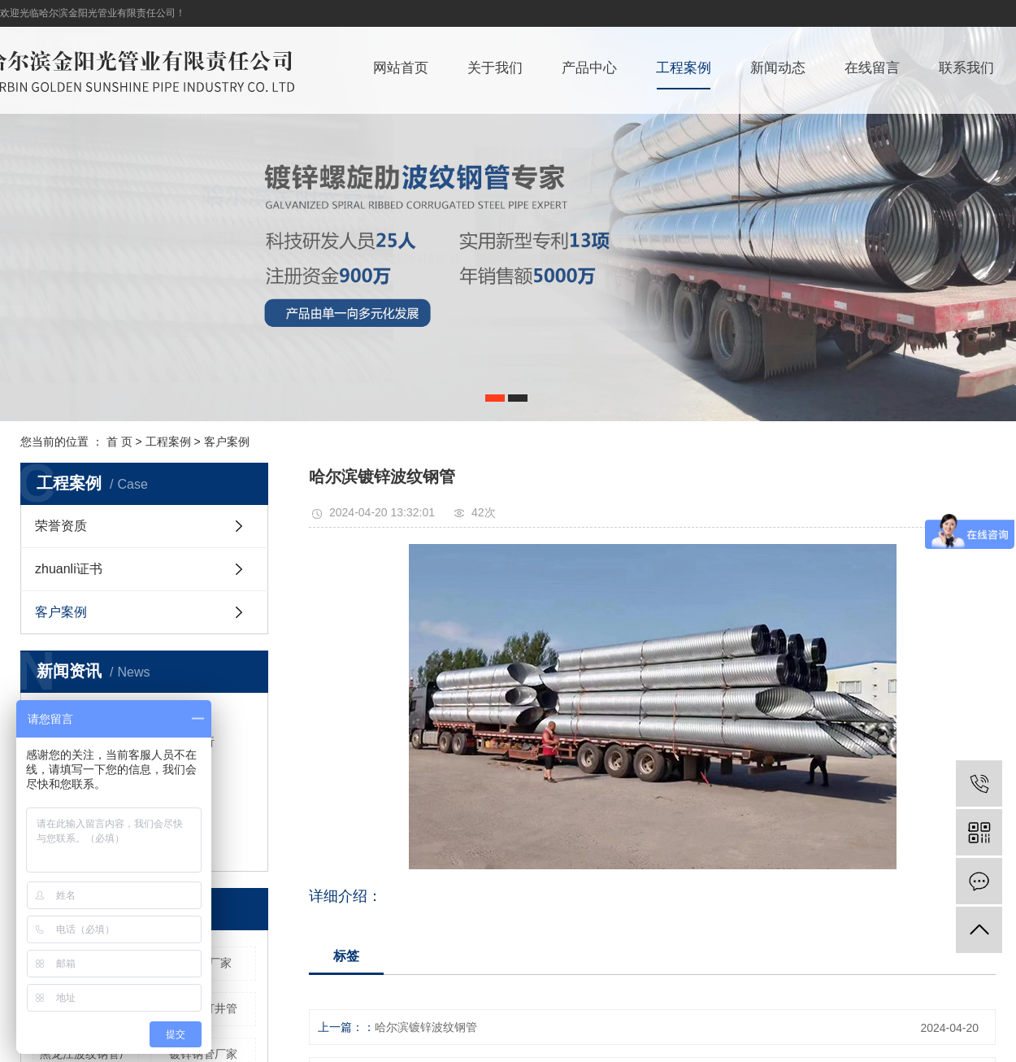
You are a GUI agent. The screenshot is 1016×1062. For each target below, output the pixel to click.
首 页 (119, 441)
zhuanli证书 (68, 569)
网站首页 (400, 68)
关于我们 (495, 68)
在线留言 (872, 68)
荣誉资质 (61, 526)
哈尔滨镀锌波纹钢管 (426, 1027)
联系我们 (966, 68)
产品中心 (589, 68)
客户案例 (227, 441)
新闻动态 (777, 68)
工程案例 (683, 68)
